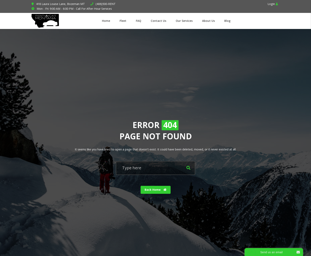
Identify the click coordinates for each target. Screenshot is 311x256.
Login (273, 4)
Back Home (156, 190)
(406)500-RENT (106, 4)
